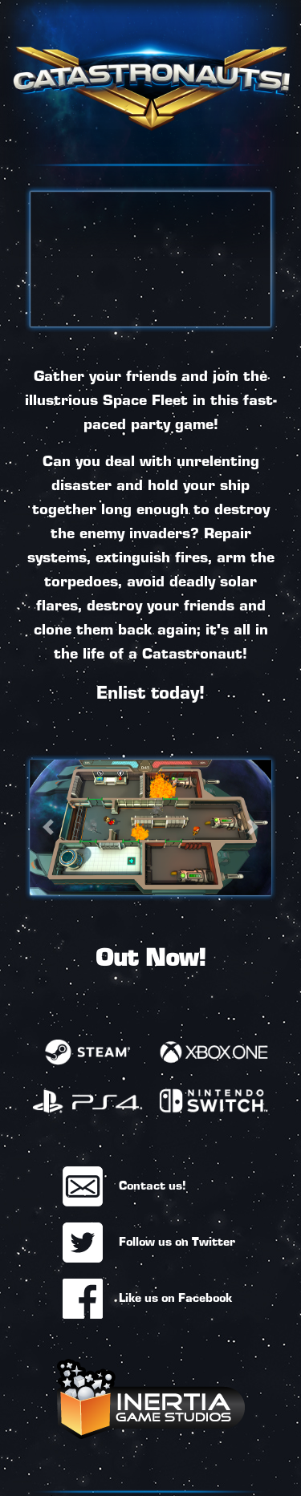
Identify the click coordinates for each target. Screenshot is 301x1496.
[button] (48, 827)
